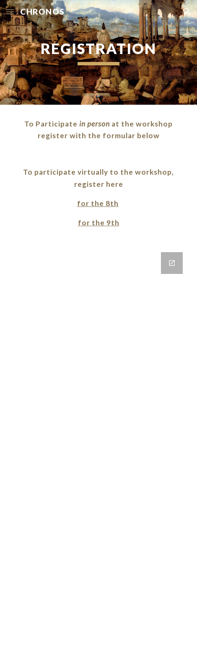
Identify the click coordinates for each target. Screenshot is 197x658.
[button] (10, 11)
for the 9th (98, 222)
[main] (98, 52)
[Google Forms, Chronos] (98, 450)
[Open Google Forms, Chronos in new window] (172, 263)
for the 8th (98, 203)
